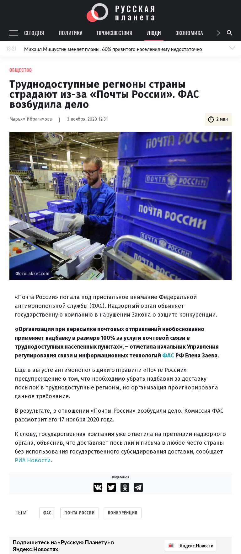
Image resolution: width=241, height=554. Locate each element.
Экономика (189, 33)
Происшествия (114, 33)
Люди (154, 33)
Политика (71, 33)
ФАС (168, 355)
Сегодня (34, 33)
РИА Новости (33, 460)
